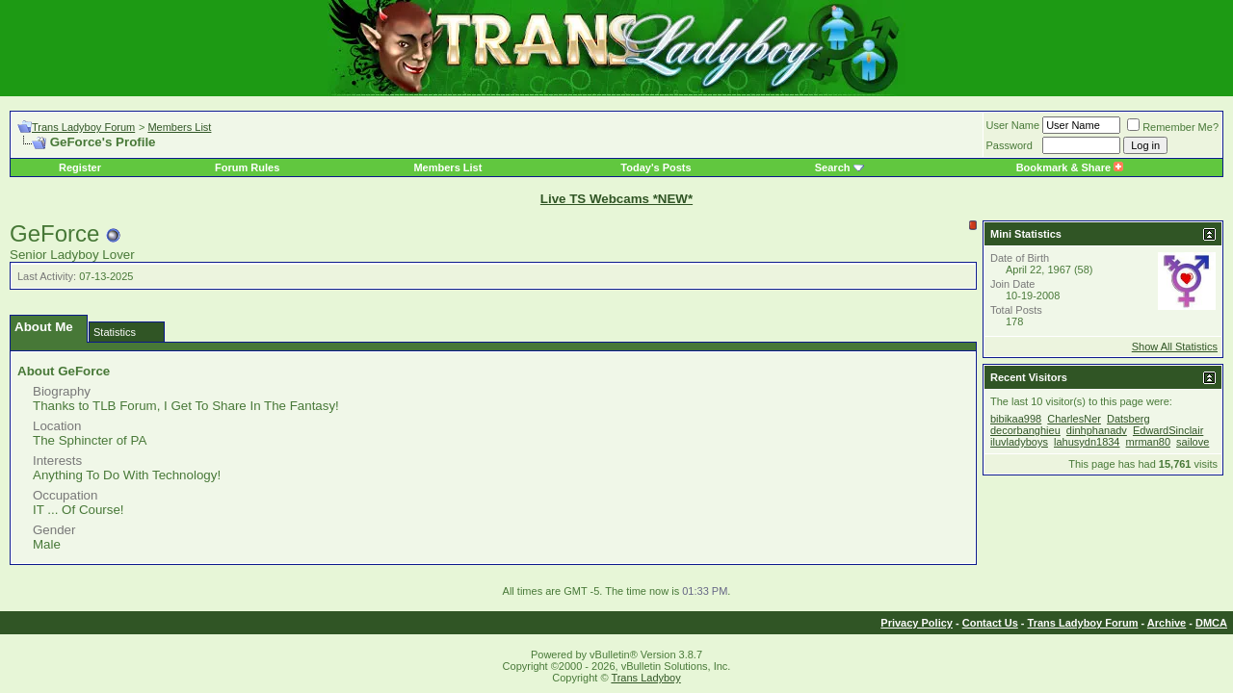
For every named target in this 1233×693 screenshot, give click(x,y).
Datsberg (1128, 418)
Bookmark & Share (1069, 167)
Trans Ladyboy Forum (83, 127)
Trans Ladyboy (645, 677)
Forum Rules (247, 167)
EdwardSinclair (1168, 430)
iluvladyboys (1019, 442)
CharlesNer (1074, 418)
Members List (179, 127)
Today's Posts (655, 167)
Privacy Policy (916, 623)
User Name (1013, 125)
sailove (1192, 442)
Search (833, 167)
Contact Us (990, 623)
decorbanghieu (1025, 430)
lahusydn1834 (1087, 442)
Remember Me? (1173, 127)
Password (1009, 145)
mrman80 (1148, 442)
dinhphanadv (1096, 430)
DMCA (1211, 623)
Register (80, 167)
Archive (1166, 623)
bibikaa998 (1015, 418)
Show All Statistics (1175, 346)
